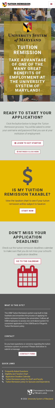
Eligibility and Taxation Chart (16, 374)
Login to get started (28, 143)
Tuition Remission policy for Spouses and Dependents (28, 382)
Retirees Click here (28, 152)
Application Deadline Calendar (18, 377)
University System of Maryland (40, 399)
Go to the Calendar (27, 261)
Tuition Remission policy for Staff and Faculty (24, 379)
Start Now (27, 211)
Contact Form (27, 354)
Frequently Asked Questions (16, 371)
